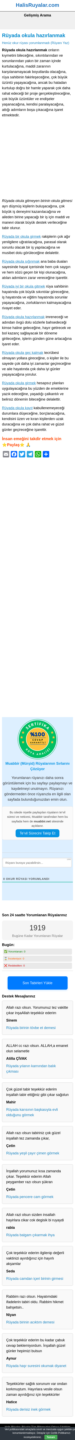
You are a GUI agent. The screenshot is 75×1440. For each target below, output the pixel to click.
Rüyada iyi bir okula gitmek (23, 286)
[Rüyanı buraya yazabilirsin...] (37, 862)
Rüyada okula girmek (19, 383)
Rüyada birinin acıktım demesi (30, 1322)
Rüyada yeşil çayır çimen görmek (32, 1153)
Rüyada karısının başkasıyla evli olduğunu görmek (32, 1112)
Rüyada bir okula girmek (21, 237)
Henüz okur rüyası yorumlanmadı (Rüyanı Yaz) (35, 43)
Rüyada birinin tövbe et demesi (31, 1028)
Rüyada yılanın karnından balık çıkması (31, 1068)
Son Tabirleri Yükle (37, 983)
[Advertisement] (37, 159)
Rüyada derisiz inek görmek (28, 1409)
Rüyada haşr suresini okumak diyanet (36, 1366)
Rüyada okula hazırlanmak (33, 35)
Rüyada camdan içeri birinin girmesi (34, 1279)
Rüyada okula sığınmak (21, 261)
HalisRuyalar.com (37, 5)
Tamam (51, 1437)
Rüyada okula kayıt (17, 408)
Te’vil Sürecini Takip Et (37, 833)
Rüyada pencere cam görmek (29, 1197)
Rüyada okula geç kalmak (22, 353)
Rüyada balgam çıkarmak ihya (30, 1235)
